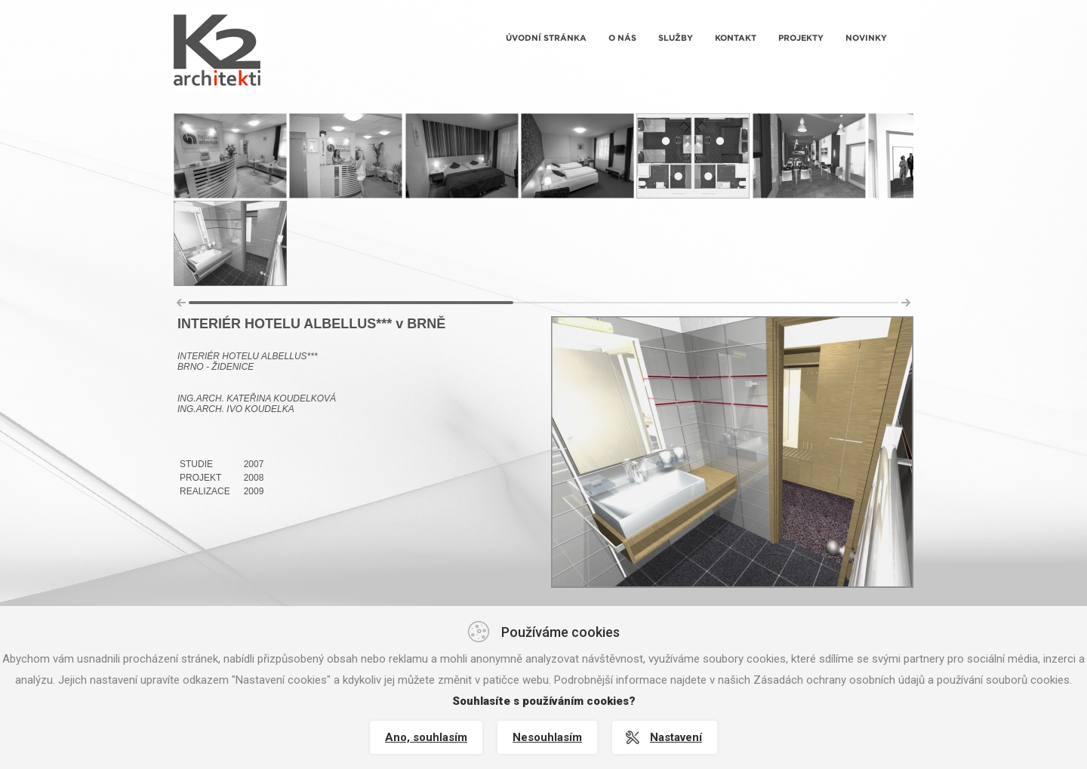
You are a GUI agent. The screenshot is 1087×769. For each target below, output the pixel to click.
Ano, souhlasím (426, 737)
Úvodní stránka (546, 37)
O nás (622, 37)
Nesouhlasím (547, 737)
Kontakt (735, 37)
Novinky (866, 37)
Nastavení (676, 737)
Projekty (801, 37)
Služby (675, 37)
